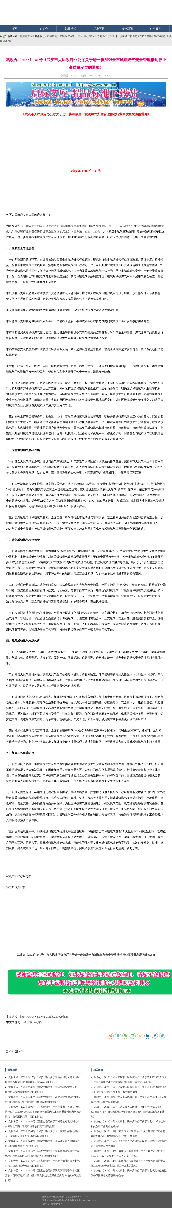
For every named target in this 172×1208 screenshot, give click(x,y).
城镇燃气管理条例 (73, 225)
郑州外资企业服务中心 (32, 36)
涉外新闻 (127, 28)
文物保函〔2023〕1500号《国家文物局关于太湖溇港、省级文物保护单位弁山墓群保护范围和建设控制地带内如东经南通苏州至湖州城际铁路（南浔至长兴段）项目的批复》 (43, 1112)
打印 (10, 1051)
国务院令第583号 (100, 225)
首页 (14, 28)
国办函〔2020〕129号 (86, 231)
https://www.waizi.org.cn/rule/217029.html (44, 1016)
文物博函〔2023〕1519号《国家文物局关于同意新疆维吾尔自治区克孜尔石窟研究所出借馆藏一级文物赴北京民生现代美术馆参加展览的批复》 (43, 1175)
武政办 (37, 1022)
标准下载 (98, 28)
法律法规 (70, 28)
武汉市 (28, 1022)
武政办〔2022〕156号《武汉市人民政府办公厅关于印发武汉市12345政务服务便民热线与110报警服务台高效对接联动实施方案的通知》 (127, 1112)
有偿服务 (155, 28)
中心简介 (42, 28)
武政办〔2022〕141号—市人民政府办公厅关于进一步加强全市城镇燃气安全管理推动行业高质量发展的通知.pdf (86, 954)
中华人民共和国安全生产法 (40, 225)
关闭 (19, 1051)
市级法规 (52, 36)
